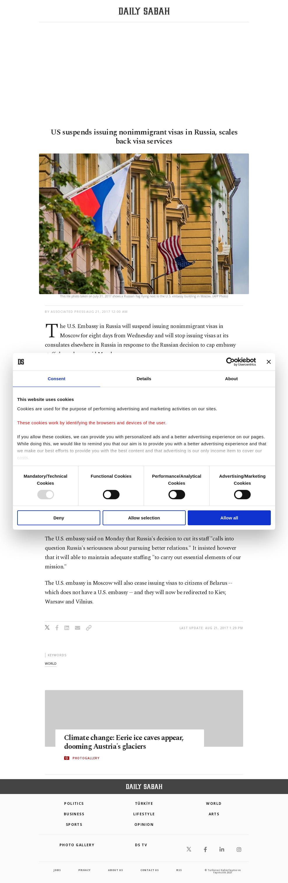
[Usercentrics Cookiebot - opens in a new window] (230, 361)
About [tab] (231, 378)
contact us (150, 870)
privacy (84, 870)
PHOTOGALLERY (86, 758)
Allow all (229, 517)
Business (74, 814)
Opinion (144, 824)
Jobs (57, 870)
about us (115, 870)
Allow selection (144, 517)
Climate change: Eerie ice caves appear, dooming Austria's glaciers (125, 742)
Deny (58, 517)
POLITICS (74, 803)
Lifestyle (144, 814)
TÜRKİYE (144, 803)
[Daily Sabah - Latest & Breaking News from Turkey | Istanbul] (144, 11)
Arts (214, 814)
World (214, 803)
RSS (179, 870)
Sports (74, 824)
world (51, 663)
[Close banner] (269, 362)
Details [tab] (144, 378)
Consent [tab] (57, 378)
